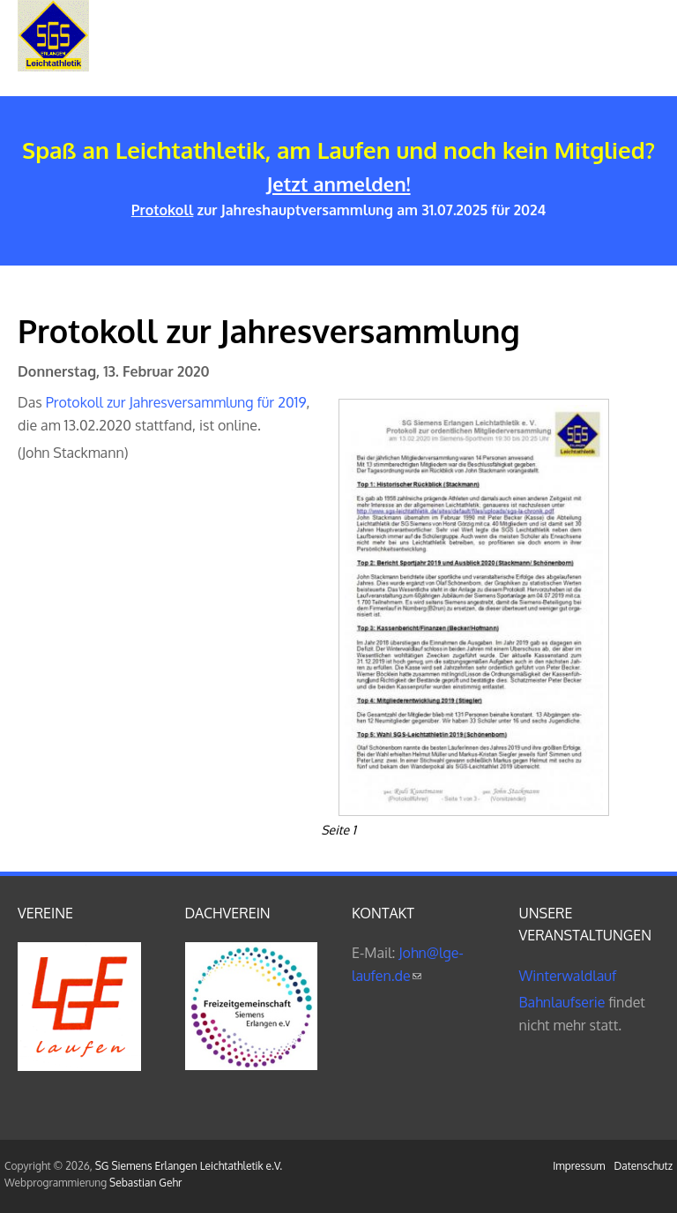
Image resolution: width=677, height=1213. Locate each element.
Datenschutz (643, 1165)
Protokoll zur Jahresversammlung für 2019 (176, 402)
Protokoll (162, 210)
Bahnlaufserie (562, 1002)
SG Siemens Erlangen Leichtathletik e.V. (188, 1165)
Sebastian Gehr (145, 1182)
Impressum (579, 1165)
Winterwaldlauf (568, 976)
